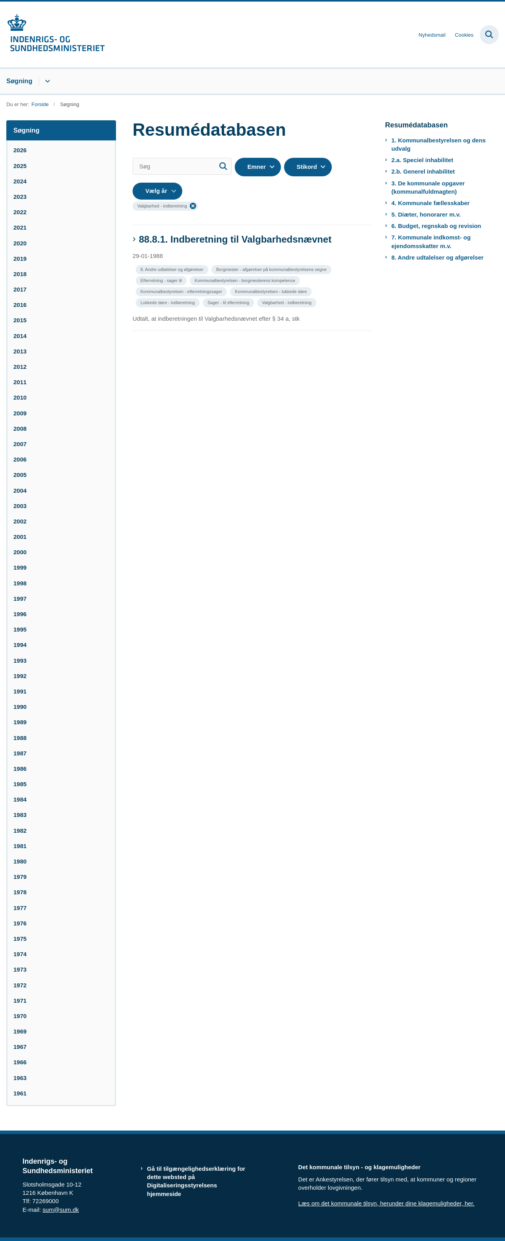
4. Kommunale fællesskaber (430, 203)
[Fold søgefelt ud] (489, 34)
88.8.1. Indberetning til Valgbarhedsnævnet (235, 239)
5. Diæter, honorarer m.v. (426, 214)
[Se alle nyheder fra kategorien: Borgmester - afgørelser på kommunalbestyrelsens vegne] (272, 268)
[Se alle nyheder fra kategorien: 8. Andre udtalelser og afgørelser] (173, 268)
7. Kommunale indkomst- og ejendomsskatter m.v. (431, 241)
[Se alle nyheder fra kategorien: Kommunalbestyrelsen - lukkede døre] (271, 291)
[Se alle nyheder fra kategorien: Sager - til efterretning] (229, 302)
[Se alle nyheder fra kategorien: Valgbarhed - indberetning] (287, 302)
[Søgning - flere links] (46, 81)
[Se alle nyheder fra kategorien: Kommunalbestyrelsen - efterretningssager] (182, 291)
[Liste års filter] (157, 191)
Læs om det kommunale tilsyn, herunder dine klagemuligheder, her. (386, 1203)
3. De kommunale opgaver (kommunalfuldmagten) (428, 187)
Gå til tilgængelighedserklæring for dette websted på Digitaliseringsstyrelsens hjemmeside (196, 1181)
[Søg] (182, 166)
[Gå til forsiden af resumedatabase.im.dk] (52, 34)
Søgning (19, 80)
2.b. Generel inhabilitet (423, 171)
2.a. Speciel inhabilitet (422, 160)
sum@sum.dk (61, 1209)
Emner (256, 166)
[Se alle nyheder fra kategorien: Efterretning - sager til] (162, 280)
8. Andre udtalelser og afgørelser (437, 257)
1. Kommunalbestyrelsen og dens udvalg (438, 144)
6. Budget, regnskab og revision (436, 225)
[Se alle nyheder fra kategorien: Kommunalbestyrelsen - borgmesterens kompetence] (245, 280)
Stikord (307, 166)
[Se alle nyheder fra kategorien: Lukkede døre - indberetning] (168, 302)
